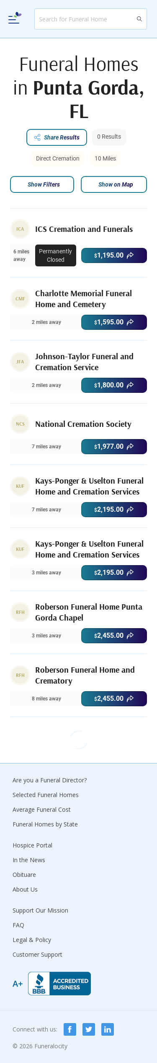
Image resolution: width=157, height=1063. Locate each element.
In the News (29, 860)
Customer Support (37, 954)
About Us (25, 889)
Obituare (24, 875)
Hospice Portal (32, 845)
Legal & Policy (32, 940)
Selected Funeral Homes (46, 795)
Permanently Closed (55, 255)
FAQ (18, 925)
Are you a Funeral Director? (50, 780)
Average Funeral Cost (42, 809)
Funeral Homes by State (45, 824)
